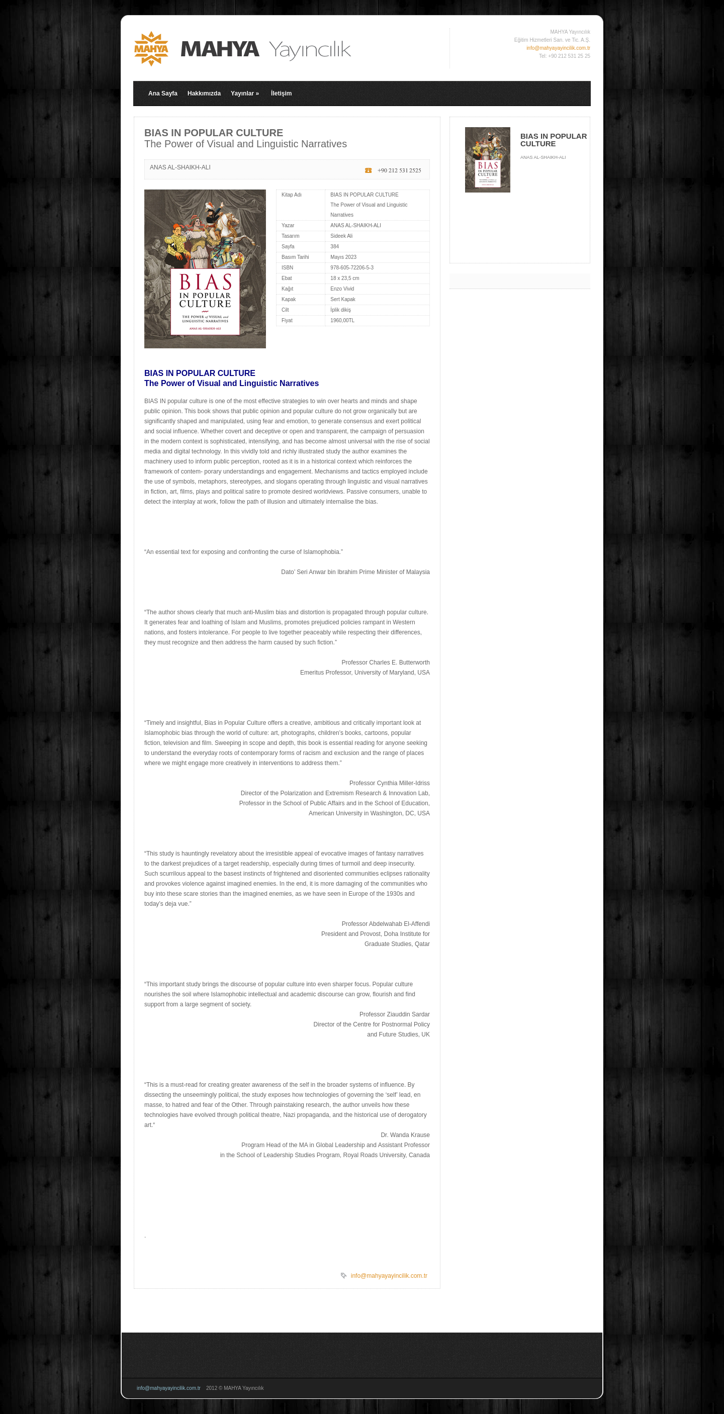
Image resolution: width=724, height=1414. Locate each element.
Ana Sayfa (162, 93)
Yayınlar (245, 93)
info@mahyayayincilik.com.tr (558, 48)
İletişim (281, 93)
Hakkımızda (204, 93)
